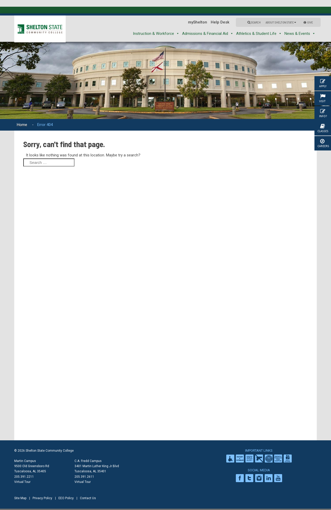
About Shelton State (281, 22)
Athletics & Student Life (259, 33)
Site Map (20, 498)
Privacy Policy (42, 498)
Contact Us (88, 498)
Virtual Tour (22, 482)
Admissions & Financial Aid (208, 33)
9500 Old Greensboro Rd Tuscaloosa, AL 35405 (31, 468)
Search (254, 22)
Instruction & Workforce (156, 33)
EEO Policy (66, 498)
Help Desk (220, 22)
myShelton (197, 22)
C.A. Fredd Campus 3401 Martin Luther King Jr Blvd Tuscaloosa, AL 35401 (96, 466)
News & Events (299, 33)
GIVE (308, 22)
